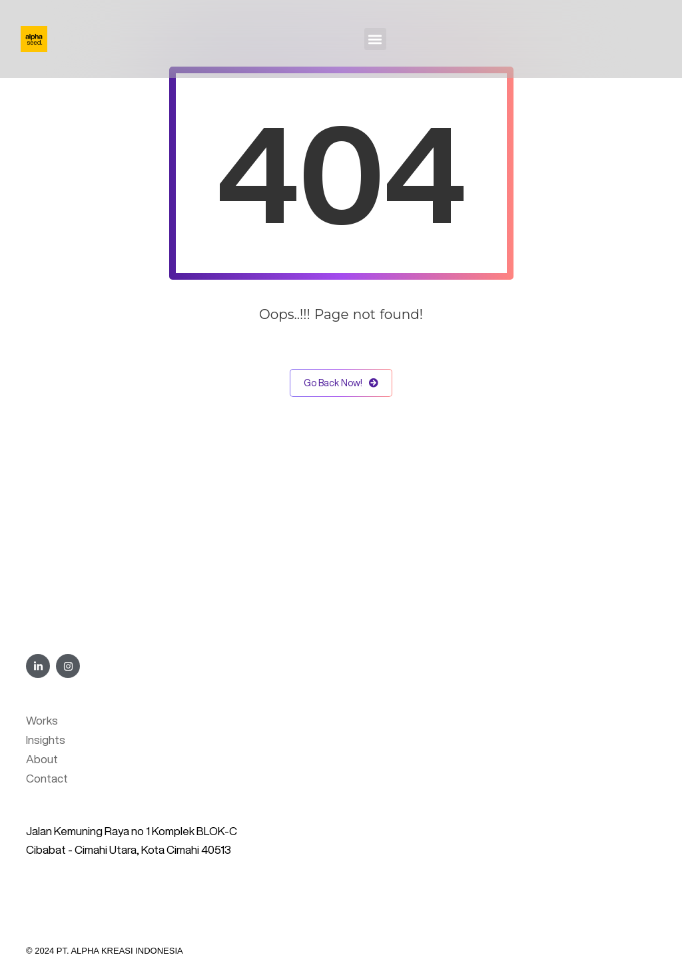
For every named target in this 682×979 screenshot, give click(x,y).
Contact (47, 778)
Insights (45, 739)
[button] (375, 39)
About (42, 759)
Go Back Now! (341, 383)
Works (42, 720)
